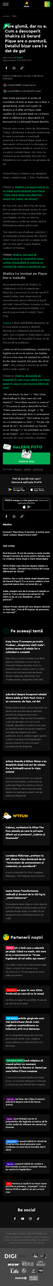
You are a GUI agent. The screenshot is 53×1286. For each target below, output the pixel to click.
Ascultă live (43, 1240)
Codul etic (27, 1242)
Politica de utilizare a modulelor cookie (21, 1237)
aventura (38, 469)
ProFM (19, 57)
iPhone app (39, 1242)
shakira (18, 469)
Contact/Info (15, 1242)
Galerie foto (26, 461)
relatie (27, 469)
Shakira (7, 322)
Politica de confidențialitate (24, 1240)
